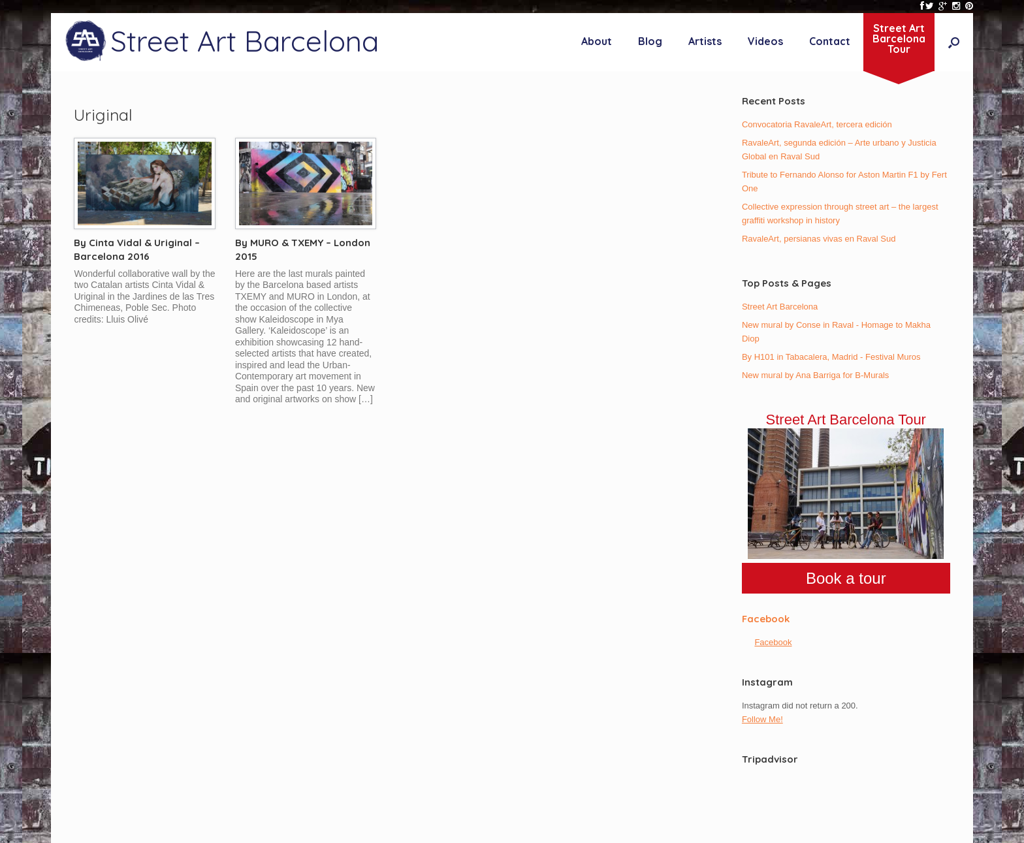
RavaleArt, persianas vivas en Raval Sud (819, 239)
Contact (829, 41)
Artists (705, 41)
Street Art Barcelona (780, 306)
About (596, 41)
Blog (650, 41)
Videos (765, 41)
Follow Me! (762, 719)
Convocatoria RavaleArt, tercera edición (817, 124)
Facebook (766, 618)
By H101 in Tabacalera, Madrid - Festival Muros (831, 357)
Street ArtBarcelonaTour (898, 39)
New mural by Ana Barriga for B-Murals (815, 375)
